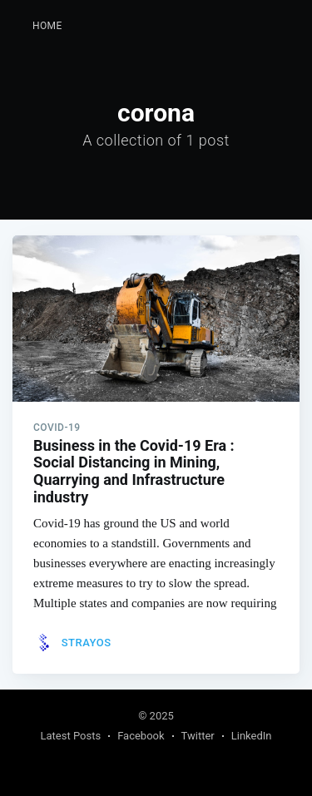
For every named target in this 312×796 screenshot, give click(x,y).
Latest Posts (71, 735)
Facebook (140, 735)
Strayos (86, 642)
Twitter (198, 735)
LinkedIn (251, 735)
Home (47, 26)
